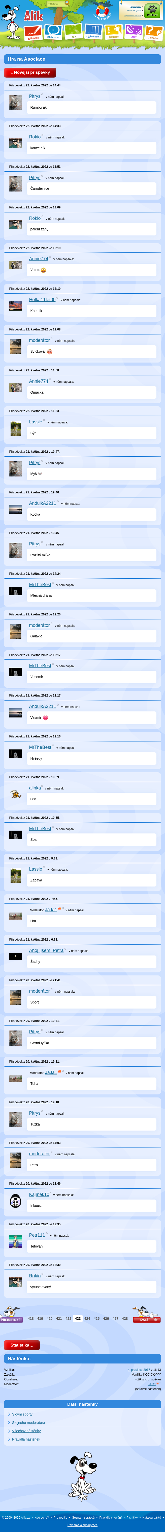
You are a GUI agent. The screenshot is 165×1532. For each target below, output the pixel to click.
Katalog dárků (151, 1517)
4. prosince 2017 (139, 1370)
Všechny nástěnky (26, 1431)
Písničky (132, 1517)
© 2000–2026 (16, 1517)
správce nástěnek (148, 1389)
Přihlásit (152, 15)
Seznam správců (83, 1517)
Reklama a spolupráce (82, 1525)
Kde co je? (42, 1517)
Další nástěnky (82, 1404)
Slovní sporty (22, 1414)
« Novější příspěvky (30, 72)
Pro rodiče (61, 1517)
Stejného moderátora (28, 1423)
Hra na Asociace (26, 59)
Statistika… (22, 1345)
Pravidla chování (110, 1517)
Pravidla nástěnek (26, 1439)
